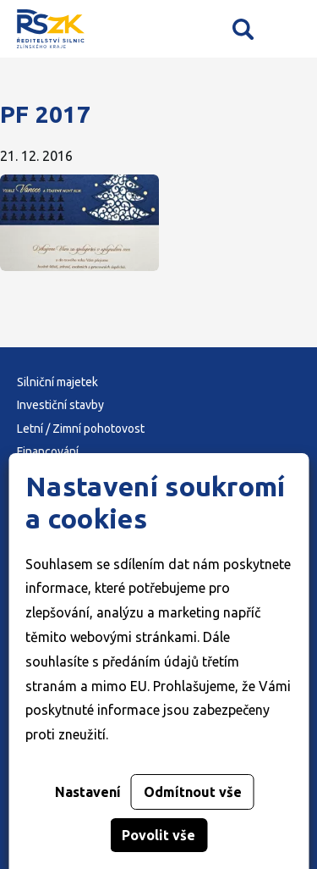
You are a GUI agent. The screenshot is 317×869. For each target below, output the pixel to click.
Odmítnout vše (193, 792)
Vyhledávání (243, 28)
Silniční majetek (57, 382)
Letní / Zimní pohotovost (81, 428)
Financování (48, 451)
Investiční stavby (60, 405)
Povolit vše (158, 835)
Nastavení (88, 792)
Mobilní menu (289, 29)
